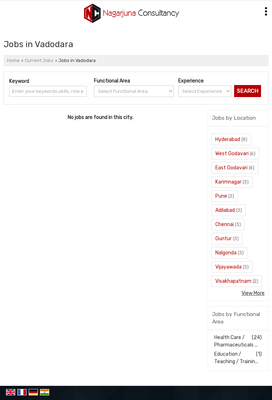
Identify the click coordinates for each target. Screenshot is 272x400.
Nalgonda (226, 253)
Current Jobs (39, 60)
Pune (221, 196)
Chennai (224, 224)
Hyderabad (227, 139)
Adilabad (225, 210)
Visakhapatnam (233, 281)
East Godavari (231, 168)
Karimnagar (228, 182)
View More (253, 293)
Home (13, 60)
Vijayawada (228, 267)
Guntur (223, 239)
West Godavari (232, 154)
